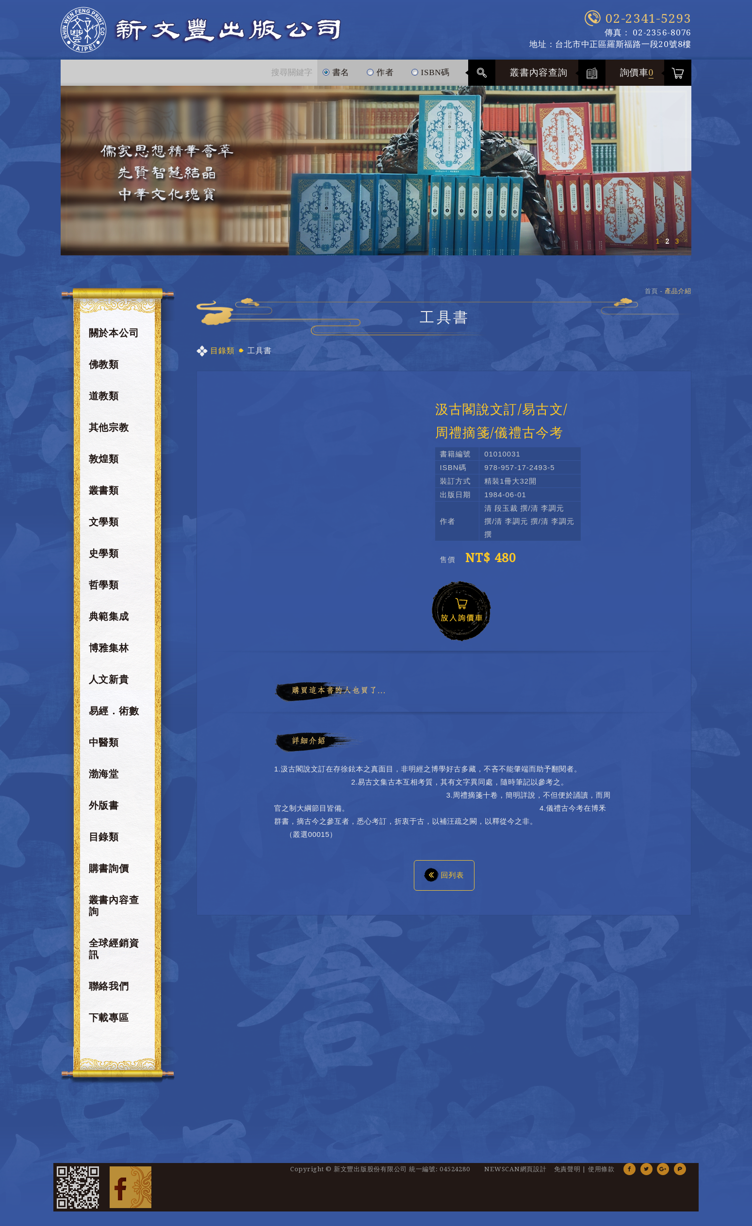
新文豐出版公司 (201, 29)
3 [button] (677, 241)
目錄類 (104, 837)
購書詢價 (109, 868)
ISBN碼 (430, 68)
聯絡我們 (109, 986)
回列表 (444, 874)
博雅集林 (109, 648)
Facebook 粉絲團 (130, 1187)
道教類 (104, 396)
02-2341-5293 (648, 18)
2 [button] (667, 241)
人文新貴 (109, 679)
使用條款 (601, 1169)
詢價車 (637, 72)
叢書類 (104, 490)
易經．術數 (114, 711)
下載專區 (109, 1017)
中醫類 (104, 742)
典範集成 (109, 616)
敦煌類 (104, 459)
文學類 (104, 522)
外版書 (104, 805)
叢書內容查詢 (539, 72)
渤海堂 (104, 774)
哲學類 (104, 585)
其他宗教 (109, 427)
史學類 (104, 553)
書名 (336, 68)
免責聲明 (567, 1169)
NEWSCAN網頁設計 (515, 1169)
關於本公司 (114, 333)
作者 (380, 68)
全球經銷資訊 (114, 948)
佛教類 (104, 364)
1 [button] (657, 241)
